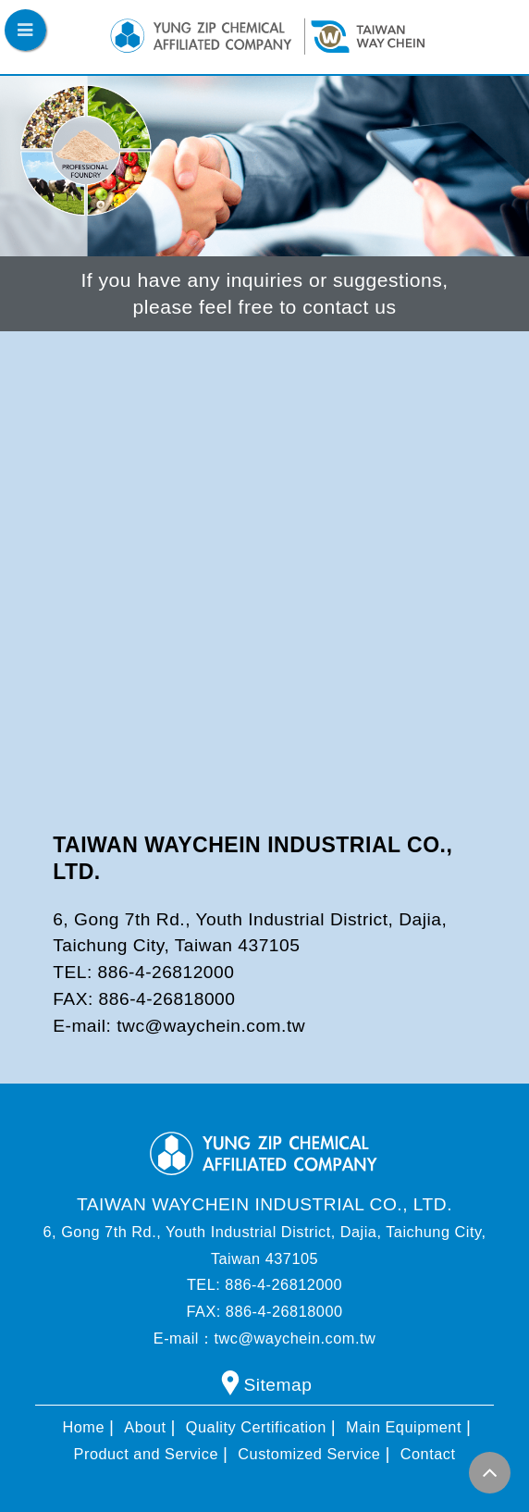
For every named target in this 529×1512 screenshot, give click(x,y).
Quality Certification (256, 1427)
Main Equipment (403, 1427)
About (145, 1427)
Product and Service (146, 1453)
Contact (428, 1453)
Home (84, 1427)
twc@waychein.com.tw (211, 1025)
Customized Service (309, 1453)
